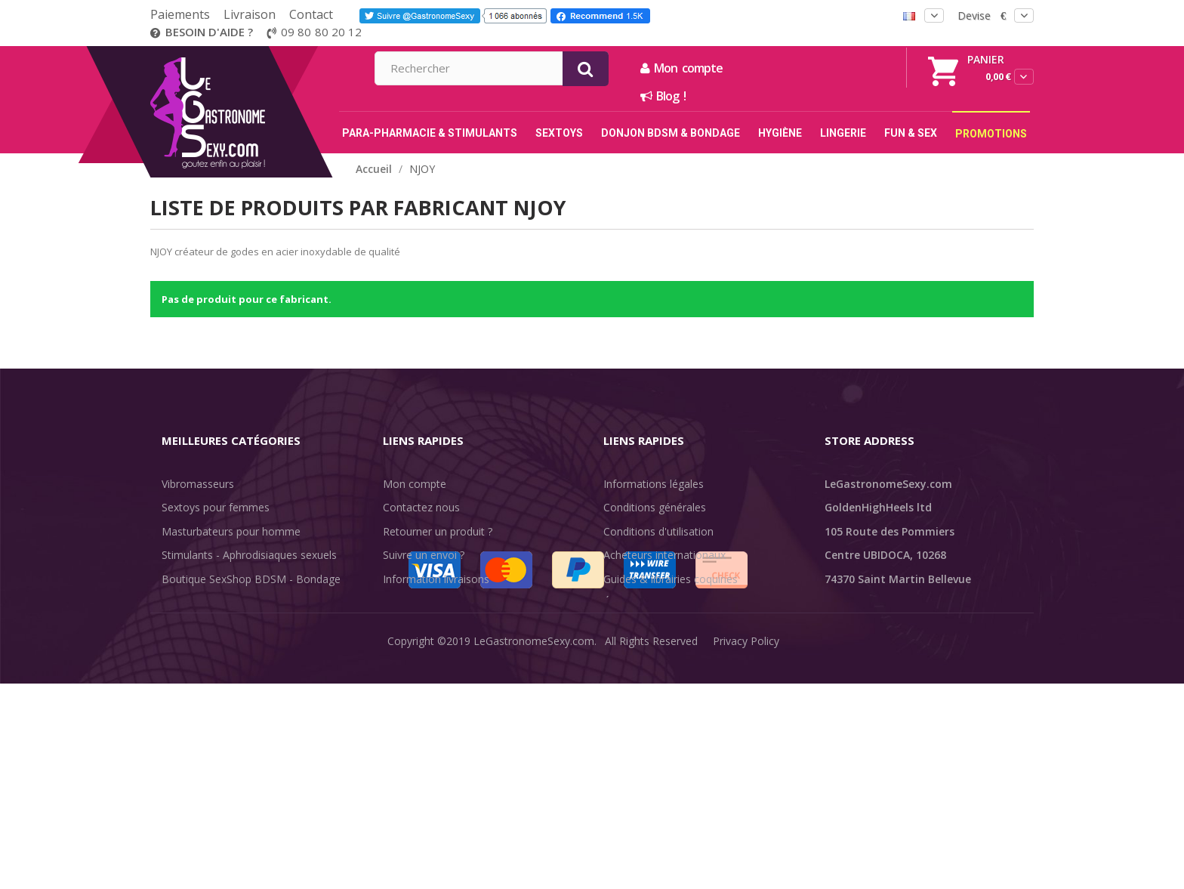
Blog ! (826, 96)
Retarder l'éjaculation (213, 650)
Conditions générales (654, 507)
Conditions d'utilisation (658, 531)
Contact (311, 14)
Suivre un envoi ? (423, 555)
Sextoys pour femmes (216, 507)
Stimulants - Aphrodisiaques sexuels (249, 555)
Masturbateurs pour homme (231, 531)
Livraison (250, 14)
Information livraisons (436, 579)
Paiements (180, 14)
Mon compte (844, 68)
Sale (181, 697)
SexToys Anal (194, 602)
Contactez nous (421, 507)
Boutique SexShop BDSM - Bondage (251, 579)
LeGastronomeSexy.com (533, 866)
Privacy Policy (746, 866)
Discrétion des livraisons (442, 602)
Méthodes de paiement (440, 626)
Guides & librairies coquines (670, 579)
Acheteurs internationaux (664, 555)
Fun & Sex (186, 674)
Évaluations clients (648, 602)
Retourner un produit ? (437, 531)
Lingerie (181, 626)
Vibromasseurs (198, 484)
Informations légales (653, 484)
